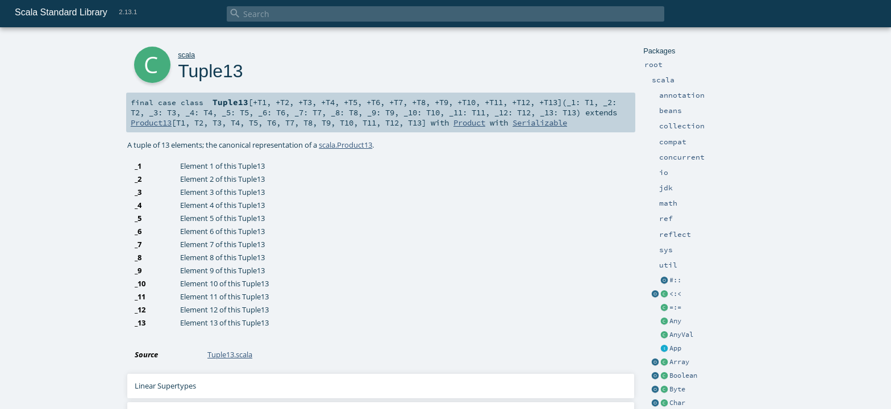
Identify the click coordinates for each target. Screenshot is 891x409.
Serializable (540, 123)
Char (677, 403)
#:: (675, 280)
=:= (675, 307)
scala (186, 55)
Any (675, 321)
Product (469, 123)
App (675, 348)
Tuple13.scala (229, 354)
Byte (677, 389)
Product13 (151, 123)
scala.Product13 (345, 145)
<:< (675, 294)
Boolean (683, 375)
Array (679, 362)
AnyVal (681, 335)
